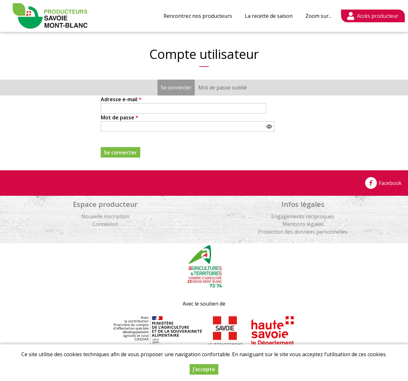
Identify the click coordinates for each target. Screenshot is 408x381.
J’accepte (204, 369)
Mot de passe (119, 117)
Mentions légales (303, 224)
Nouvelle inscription (105, 216)
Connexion (105, 224)
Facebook (383, 183)
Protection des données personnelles (302, 231)
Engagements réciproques (302, 216)
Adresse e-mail (121, 99)
